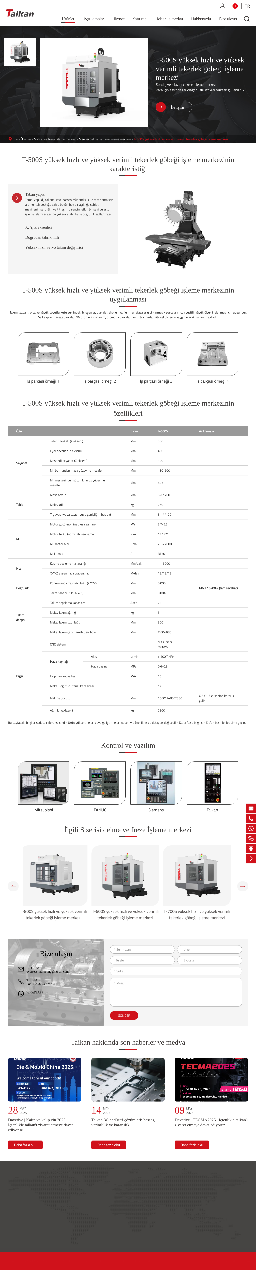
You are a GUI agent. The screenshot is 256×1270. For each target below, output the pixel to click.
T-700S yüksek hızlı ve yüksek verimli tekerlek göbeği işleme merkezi (199, 914)
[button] (13, 886)
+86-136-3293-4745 (39, 983)
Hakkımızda (201, 19)
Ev (16, 139)
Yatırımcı (140, 19)
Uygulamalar (93, 19)
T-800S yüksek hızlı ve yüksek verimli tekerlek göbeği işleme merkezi (56, 914)
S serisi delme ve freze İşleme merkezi (105, 139)
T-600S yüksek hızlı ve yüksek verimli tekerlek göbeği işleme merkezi (128, 914)
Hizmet (118, 19)
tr (247, 6)
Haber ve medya (169, 19)
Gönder (124, 1015)
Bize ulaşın (228, 19)
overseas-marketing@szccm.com (47, 971)
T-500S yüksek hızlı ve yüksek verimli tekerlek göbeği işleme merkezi (181, 139)
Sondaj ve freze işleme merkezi (55, 139)
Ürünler (68, 19)
